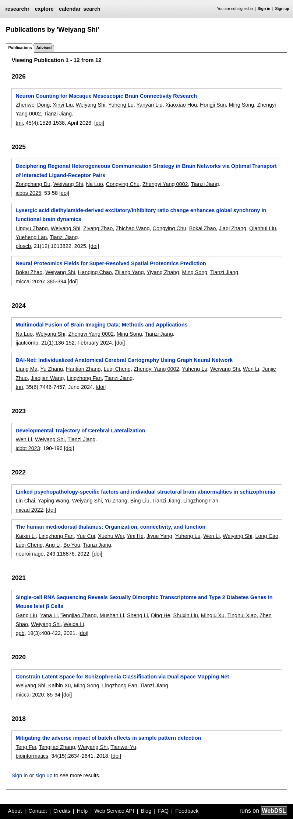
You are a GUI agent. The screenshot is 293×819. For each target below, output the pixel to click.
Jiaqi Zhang (232, 228)
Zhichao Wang (132, 228)
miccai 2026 (29, 281)
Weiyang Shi (91, 105)
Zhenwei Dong (32, 105)
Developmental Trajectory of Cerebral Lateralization (80, 430)
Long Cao (266, 536)
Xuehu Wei (111, 536)
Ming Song (241, 105)
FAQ (163, 811)
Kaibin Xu (59, 685)
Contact (37, 811)
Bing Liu (139, 501)
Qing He (160, 615)
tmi (18, 123)
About (15, 811)
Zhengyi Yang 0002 (165, 184)
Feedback (186, 811)
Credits (61, 811)
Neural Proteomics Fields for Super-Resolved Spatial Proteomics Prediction (110, 263)
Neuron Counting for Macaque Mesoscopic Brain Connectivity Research (106, 96)
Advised (44, 47)
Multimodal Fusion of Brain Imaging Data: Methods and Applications (101, 325)
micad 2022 (29, 510)
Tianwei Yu (123, 747)
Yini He (135, 536)
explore (44, 9)
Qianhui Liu (262, 228)
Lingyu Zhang (31, 228)
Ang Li (52, 545)
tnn (19, 387)
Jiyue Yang (159, 536)
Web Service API (114, 811)
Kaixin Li (25, 536)
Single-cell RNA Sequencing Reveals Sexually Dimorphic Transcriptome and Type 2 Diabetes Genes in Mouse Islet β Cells (143, 601)
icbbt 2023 (27, 448)
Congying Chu (123, 184)
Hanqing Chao (95, 272)
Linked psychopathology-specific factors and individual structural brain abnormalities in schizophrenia (145, 492)
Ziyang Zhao (98, 228)
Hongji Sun (213, 105)
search (91, 9)
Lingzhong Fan (84, 378)
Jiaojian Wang (47, 378)
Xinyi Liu (63, 105)
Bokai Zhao (202, 228)
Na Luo (94, 184)
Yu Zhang (51, 369)
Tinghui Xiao (242, 615)
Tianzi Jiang (58, 114)
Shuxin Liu (185, 615)
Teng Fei (25, 747)
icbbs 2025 (28, 193)
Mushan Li (112, 615)
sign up (43, 775)
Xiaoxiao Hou (181, 105)
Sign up (282, 9)
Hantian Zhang (83, 369)
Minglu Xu (213, 615)
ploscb (23, 246)
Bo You (71, 545)
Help (82, 811)
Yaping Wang (53, 501)
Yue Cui (86, 536)
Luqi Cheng (117, 369)
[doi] (99, 123)
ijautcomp (26, 343)
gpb (19, 633)
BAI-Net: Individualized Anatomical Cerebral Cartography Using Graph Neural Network (124, 360)
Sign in (264, 9)
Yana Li (49, 615)
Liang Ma (26, 369)
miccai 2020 (29, 695)
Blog (146, 811)
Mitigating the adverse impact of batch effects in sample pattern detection (108, 738)
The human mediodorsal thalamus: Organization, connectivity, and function (110, 527)
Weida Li (74, 624)
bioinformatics (31, 756)
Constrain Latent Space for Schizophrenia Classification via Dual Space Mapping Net (122, 677)
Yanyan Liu (150, 105)
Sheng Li (137, 615)
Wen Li (251, 369)
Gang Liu (26, 615)
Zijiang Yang (129, 272)
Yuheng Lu (121, 105)
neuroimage (29, 554)
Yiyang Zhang (162, 272)
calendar (70, 9)
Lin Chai (25, 501)
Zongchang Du (32, 184)
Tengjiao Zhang (78, 615)
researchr (17, 9)
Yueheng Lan (31, 237)
